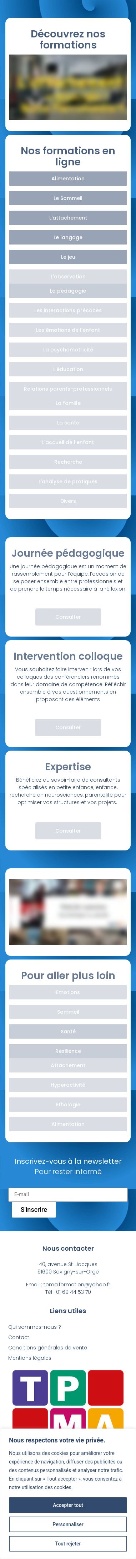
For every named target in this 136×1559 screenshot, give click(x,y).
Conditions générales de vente (47, 1347)
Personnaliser (67, 1524)
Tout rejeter (68, 1544)
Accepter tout (68, 1505)
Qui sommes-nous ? (34, 1327)
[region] (68, 1494)
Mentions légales (29, 1358)
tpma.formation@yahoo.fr (77, 1284)
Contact (18, 1337)
